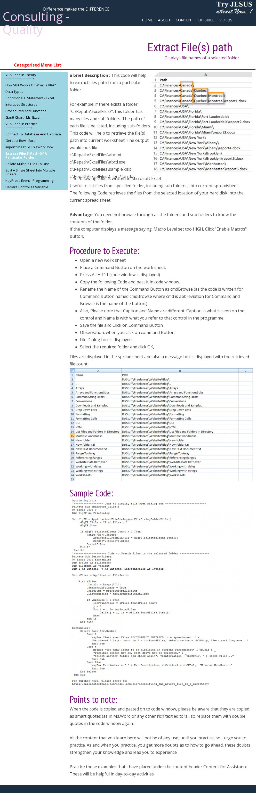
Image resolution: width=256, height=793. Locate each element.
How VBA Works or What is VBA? (30, 85)
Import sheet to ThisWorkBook (29, 147)
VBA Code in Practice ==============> (21, 125)
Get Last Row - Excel (20, 140)
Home (147, 20)
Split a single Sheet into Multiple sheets (30, 172)
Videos (225, 20)
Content (184, 20)
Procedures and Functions (25, 111)
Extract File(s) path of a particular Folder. (26, 155)
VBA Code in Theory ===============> (20, 76)
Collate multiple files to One (27, 163)
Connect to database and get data (33, 134)
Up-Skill (206, 20)
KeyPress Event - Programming (29, 180)
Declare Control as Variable (26, 187)
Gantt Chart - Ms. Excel (22, 117)
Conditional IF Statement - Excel (29, 98)
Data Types (14, 91)
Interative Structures (21, 104)
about (164, 20)
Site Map (150, 29)
